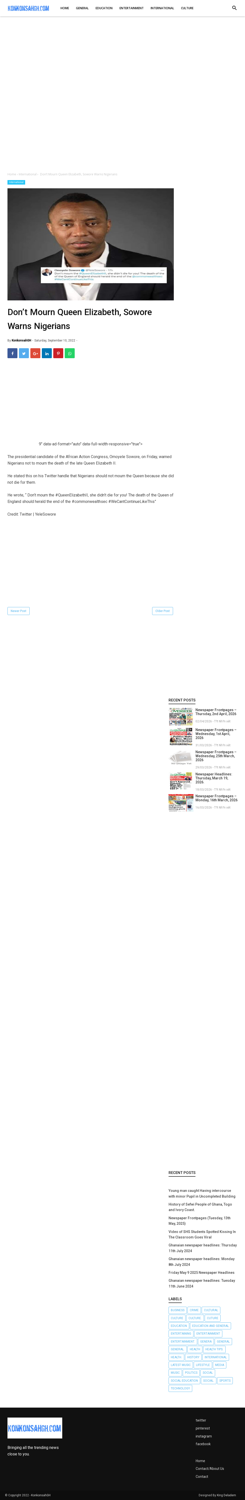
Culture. (195, 1318)
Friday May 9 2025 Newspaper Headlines (202, 1273)
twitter (201, 1420)
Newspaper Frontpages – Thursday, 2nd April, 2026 (216, 712)
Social (208, 1372)
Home (200, 1461)
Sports (225, 1380)
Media (219, 1365)
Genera (206, 1341)
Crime (194, 1310)
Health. (176, 1357)
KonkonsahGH (41, 1495)
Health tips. (214, 1349)
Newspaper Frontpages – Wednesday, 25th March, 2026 (216, 756)
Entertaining (181, 1333)
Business (177, 1310)
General (223, 1341)
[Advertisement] (122, 59)
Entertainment (208, 1333)
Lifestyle (203, 1365)
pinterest (203, 1428)
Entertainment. (183, 1341)
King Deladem (226, 1495)
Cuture (212, 1318)
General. (177, 1349)
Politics (191, 1372)
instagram (204, 1436)
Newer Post (18, 611)
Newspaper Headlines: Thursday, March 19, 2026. (213, 778)
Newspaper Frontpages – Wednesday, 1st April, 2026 (216, 734)
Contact (202, 1477)
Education (179, 1326)
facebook (203, 1444)
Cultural (211, 1310)
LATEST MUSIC (181, 1365)
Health (195, 1349)
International (16, 182)
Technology (180, 1388)
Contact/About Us (210, 1469)
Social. (208, 1380)
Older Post (162, 611)
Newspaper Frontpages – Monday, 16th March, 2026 (216, 798)
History (193, 1357)
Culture (177, 1318)
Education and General (210, 1326)
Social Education (184, 1380)
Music (175, 1372)
